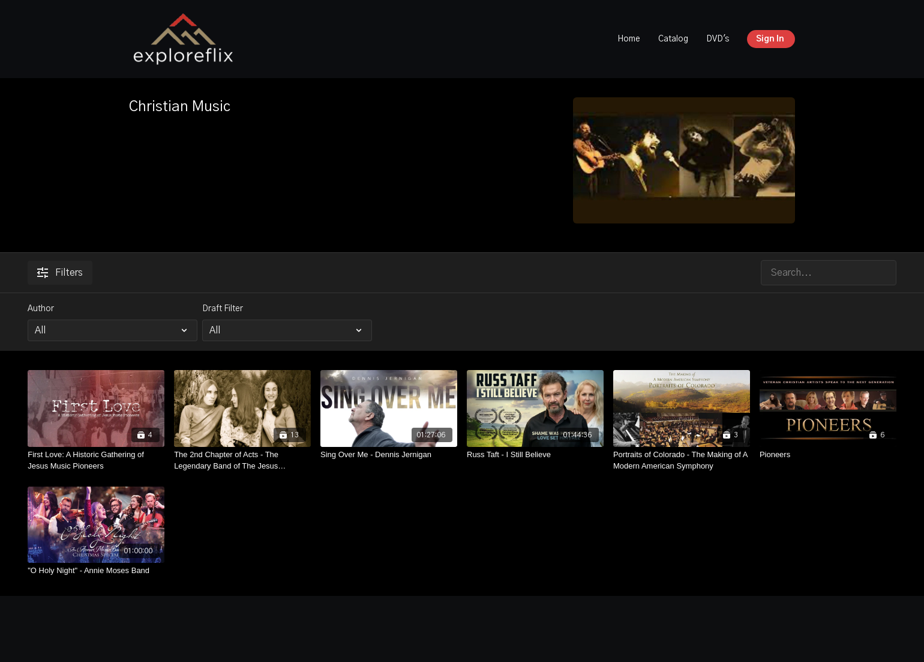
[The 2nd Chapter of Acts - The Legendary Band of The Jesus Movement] (242, 460)
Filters (60, 272)
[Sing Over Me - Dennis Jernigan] (388, 455)
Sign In (770, 39)
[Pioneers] (828, 455)
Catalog (673, 39)
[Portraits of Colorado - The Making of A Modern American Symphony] (681, 460)
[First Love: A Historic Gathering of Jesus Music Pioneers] (96, 460)
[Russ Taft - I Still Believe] (535, 455)
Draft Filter (222, 309)
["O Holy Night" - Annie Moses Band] (96, 571)
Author (41, 309)
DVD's (717, 39)
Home (628, 39)
